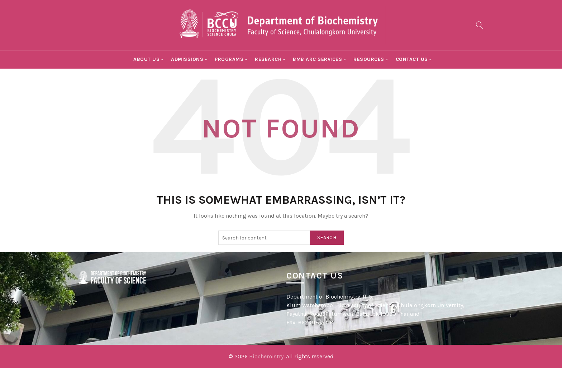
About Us (146, 59)
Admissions (187, 59)
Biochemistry (266, 356)
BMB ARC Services (317, 59)
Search (326, 237)
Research (268, 59)
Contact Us (412, 59)
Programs (229, 59)
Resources (368, 59)
